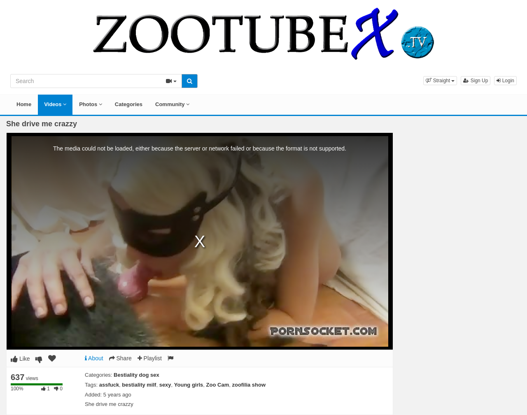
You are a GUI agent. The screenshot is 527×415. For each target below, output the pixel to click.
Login (505, 80)
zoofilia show (249, 385)
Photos (90, 104)
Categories (128, 104)
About (94, 358)
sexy (165, 385)
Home (23, 104)
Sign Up (475, 80)
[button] (440, 80)
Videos (55, 104)
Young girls (188, 385)
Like (20, 358)
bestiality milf (139, 385)
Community (172, 104)
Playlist (150, 358)
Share (120, 358)
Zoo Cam (217, 385)
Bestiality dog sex (136, 375)
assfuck (109, 385)
